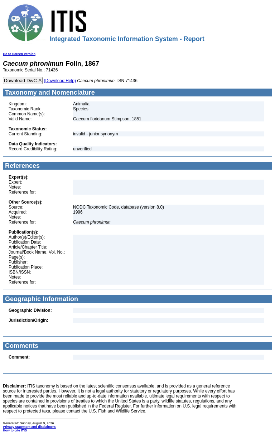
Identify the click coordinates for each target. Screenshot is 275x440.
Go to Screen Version (19, 54)
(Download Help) (60, 80)
